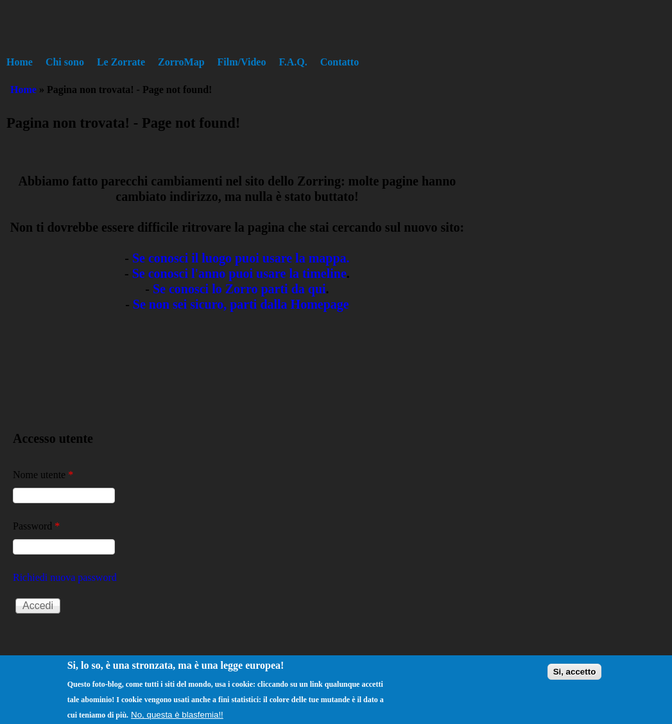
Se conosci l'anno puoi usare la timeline (239, 273)
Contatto (339, 61)
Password (36, 526)
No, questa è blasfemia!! (177, 717)
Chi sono (65, 61)
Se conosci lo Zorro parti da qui (239, 289)
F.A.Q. (293, 61)
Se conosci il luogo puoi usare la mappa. (241, 258)
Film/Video (242, 61)
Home (19, 61)
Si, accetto (574, 674)
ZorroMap (181, 61)
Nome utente (43, 474)
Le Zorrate (121, 61)
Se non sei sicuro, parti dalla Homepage (241, 304)
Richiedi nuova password (65, 577)
